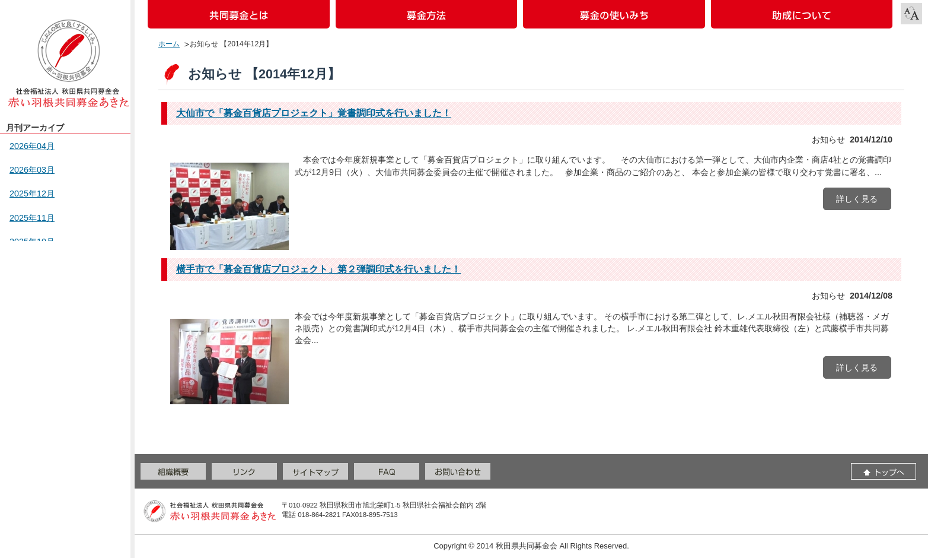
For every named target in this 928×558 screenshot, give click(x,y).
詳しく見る (857, 199)
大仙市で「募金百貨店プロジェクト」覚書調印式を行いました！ (313, 113)
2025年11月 (32, 218)
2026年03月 (32, 170)
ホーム (169, 44)
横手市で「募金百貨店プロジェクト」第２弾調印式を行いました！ (318, 269)
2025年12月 (32, 193)
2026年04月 (32, 146)
